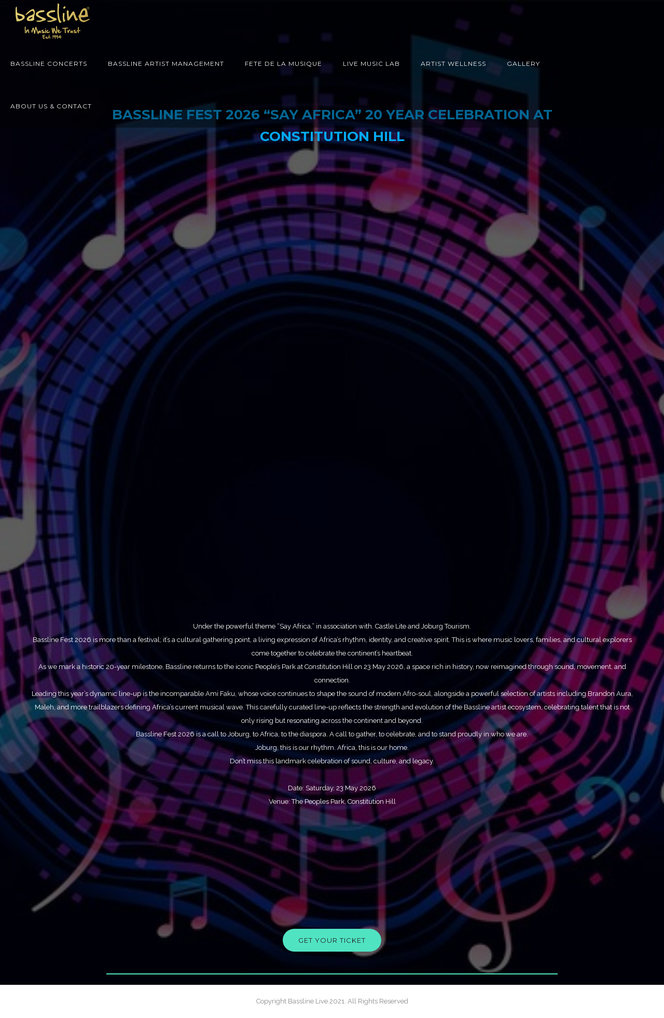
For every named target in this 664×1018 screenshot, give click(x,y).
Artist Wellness (453, 63)
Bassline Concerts (48, 63)
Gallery (523, 63)
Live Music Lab (371, 63)
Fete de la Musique (283, 63)
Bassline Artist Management (166, 63)
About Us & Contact (51, 106)
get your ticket (332, 940)
